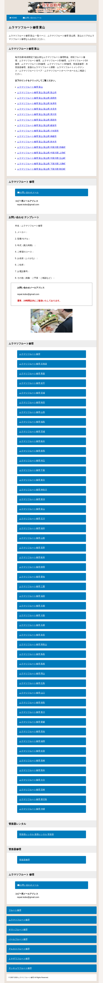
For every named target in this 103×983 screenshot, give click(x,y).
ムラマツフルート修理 (29, 354)
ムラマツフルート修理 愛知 (32, 577)
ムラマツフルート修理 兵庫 (32, 625)
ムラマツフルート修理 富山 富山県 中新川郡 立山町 (41, 158)
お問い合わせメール (32, 18)
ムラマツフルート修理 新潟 (32, 499)
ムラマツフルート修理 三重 (32, 586)
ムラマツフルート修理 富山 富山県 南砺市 (37, 136)
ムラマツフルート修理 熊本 (32, 770)
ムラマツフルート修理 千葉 (32, 470)
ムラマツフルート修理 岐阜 (32, 557)
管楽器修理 (24, 860)
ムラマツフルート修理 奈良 (32, 635)
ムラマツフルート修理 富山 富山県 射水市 (37, 142)
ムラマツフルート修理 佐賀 (32, 751)
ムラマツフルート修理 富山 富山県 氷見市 (37, 109)
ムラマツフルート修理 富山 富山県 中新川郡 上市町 (41, 153)
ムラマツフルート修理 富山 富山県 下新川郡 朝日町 (41, 169)
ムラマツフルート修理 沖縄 (32, 809)
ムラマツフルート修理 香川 (32, 712)
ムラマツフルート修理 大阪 (32, 615)
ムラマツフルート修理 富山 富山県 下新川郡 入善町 (41, 164)
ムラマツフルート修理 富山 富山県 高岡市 (37, 98)
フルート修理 (15, 910)
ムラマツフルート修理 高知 (32, 731)
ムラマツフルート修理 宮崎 (32, 790)
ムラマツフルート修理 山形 (32, 412)
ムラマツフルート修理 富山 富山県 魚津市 (37, 103)
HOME (13, 18)
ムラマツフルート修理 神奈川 (33, 490)
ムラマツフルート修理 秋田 (32, 402)
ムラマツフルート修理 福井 (32, 528)
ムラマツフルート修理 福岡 (32, 741)
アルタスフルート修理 (19, 949)
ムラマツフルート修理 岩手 (32, 383)
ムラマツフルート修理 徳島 (32, 702)
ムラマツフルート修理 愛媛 (32, 722)
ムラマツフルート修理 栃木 (32, 441)
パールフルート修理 (18, 939)
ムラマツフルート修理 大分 (32, 780)
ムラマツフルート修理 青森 (32, 373)
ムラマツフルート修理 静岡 (32, 567)
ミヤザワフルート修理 (19, 958)
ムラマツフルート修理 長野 (32, 548)
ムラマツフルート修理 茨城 (32, 431)
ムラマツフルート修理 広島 (32, 683)
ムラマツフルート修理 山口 (32, 693)
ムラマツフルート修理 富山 (30, 87)
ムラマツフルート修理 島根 (32, 664)
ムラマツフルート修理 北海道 (33, 364)
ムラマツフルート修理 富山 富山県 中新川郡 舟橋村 (41, 147)
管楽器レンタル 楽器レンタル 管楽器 (36, 834)
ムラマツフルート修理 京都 (32, 606)
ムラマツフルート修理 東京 (32, 480)
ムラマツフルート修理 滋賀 (32, 596)
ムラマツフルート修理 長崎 (32, 760)
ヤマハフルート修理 (18, 929)
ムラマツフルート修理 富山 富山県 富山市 (37, 92)
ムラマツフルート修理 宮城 (32, 393)
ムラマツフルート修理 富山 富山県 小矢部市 (38, 131)
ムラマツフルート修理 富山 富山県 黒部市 (37, 120)
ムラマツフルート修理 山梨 (32, 538)
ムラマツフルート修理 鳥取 (32, 654)
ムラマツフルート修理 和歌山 (33, 644)
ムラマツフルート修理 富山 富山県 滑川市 (37, 114)
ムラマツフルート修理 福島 (32, 422)
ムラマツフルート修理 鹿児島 (33, 799)
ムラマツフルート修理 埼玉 (32, 460)
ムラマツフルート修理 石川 (32, 518)
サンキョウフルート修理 (20, 968)
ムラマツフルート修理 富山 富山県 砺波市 (37, 125)
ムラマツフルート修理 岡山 (32, 673)
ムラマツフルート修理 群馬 (32, 451)
